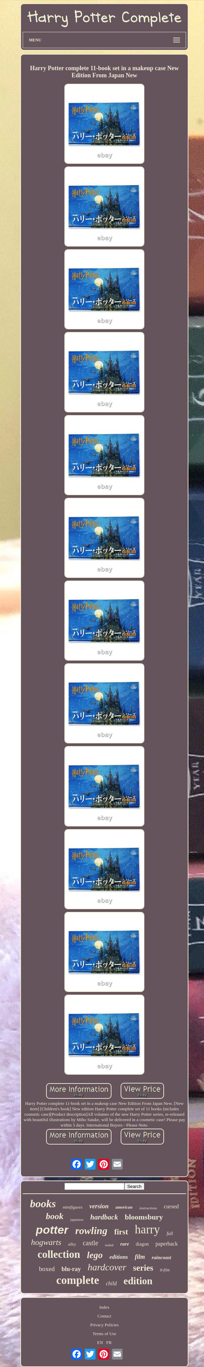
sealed (109, 1245)
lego (95, 1255)
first (121, 1232)
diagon (142, 1244)
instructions (148, 1208)
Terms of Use (104, 1333)
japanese (76, 1219)
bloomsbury (144, 1217)
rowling (91, 1230)
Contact (104, 1316)
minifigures (73, 1207)
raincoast (161, 1257)
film (140, 1256)
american (124, 1207)
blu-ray (71, 1269)
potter (52, 1229)
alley (72, 1244)
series (143, 1267)
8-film (165, 1270)
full (170, 1233)
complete (77, 1280)
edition (138, 1280)
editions (118, 1257)
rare (124, 1244)
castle (90, 1243)
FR (109, 1342)
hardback (104, 1217)
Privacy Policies (104, 1324)
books (43, 1203)
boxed (47, 1268)
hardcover (107, 1267)
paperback (167, 1244)
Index (104, 1307)
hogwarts (46, 1242)
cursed (171, 1206)
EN (100, 1342)
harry (147, 1229)
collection (59, 1254)
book (54, 1216)
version (99, 1206)
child (111, 1283)
